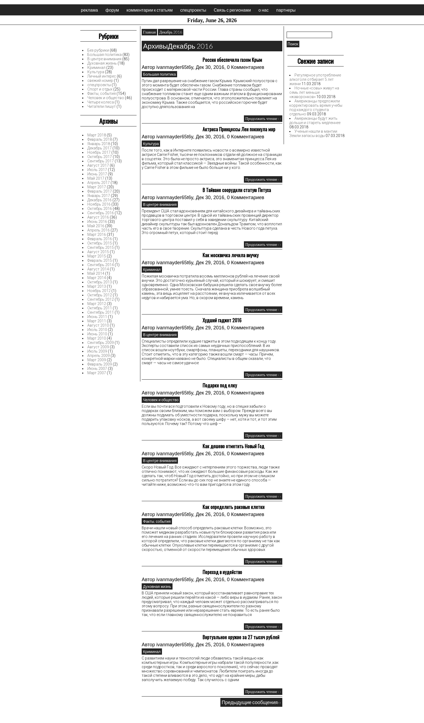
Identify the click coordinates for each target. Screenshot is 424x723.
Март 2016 (96, 234)
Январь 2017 (98, 195)
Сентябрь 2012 (100, 299)
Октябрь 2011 (99, 308)
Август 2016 (98, 217)
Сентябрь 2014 (100, 265)
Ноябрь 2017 (99, 152)
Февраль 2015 (99, 260)
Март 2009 (96, 360)
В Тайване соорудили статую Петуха (237, 189)
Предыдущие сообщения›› (251, 702)
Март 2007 (96, 373)
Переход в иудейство (222, 571)
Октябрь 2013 (99, 282)
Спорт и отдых (99, 89)
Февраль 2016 (99, 239)
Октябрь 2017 (99, 157)
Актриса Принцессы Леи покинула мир (239, 129)
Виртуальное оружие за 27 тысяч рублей (241, 637)
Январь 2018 (98, 144)
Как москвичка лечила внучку (231, 255)
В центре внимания (104, 59)
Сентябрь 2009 (100, 342)
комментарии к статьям (150, 9)
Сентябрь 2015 (100, 247)
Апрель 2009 (98, 355)
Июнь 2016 (97, 221)
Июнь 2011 (97, 316)
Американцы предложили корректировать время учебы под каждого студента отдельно (315, 107)
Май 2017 (95, 178)
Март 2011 (96, 321)
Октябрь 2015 (99, 243)
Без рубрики (98, 50)
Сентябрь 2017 (100, 161)
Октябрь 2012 (99, 295)
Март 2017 (96, 187)
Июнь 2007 (97, 368)
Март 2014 (96, 278)
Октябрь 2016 (99, 208)
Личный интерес (101, 76)
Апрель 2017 (98, 182)
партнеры (286, 9)
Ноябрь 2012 (99, 291)
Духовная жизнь (102, 63)
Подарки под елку (220, 385)
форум (112, 9)
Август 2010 (98, 325)
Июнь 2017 (97, 174)
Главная (149, 32)
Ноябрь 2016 (99, 204)
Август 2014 (98, 269)
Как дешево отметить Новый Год (233, 446)
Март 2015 (96, 256)
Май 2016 (95, 226)
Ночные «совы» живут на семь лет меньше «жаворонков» (314, 92)
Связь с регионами (232, 9)
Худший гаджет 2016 (222, 320)
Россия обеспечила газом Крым (232, 59)
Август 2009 (98, 347)
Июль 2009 (97, 351)
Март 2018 (96, 135)
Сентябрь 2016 (100, 213)
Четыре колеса (100, 102)
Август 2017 (98, 165)
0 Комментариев (245, 67)
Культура (95, 72)
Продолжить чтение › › (263, 118)
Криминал (96, 67)
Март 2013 (96, 286)
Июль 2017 (97, 170)
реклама (89, 9)
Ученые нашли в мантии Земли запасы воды (313, 133)
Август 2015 (98, 252)
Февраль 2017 (99, 191)
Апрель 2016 (98, 230)
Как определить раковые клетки (233, 506)
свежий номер (100, 80)
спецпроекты (193, 9)
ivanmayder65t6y (174, 67)
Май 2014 (95, 273)
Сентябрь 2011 (100, 312)
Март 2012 (96, 304)
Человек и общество (105, 98)
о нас (264, 9)
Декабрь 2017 (99, 148)
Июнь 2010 (97, 334)
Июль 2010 (97, 329)
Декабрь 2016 (99, 200)
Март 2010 (96, 338)
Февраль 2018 (99, 139)
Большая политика (104, 54)
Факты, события (101, 93)
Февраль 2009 (99, 364)
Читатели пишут (101, 106)
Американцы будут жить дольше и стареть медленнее (314, 120)
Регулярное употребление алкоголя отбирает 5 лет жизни (315, 79)
